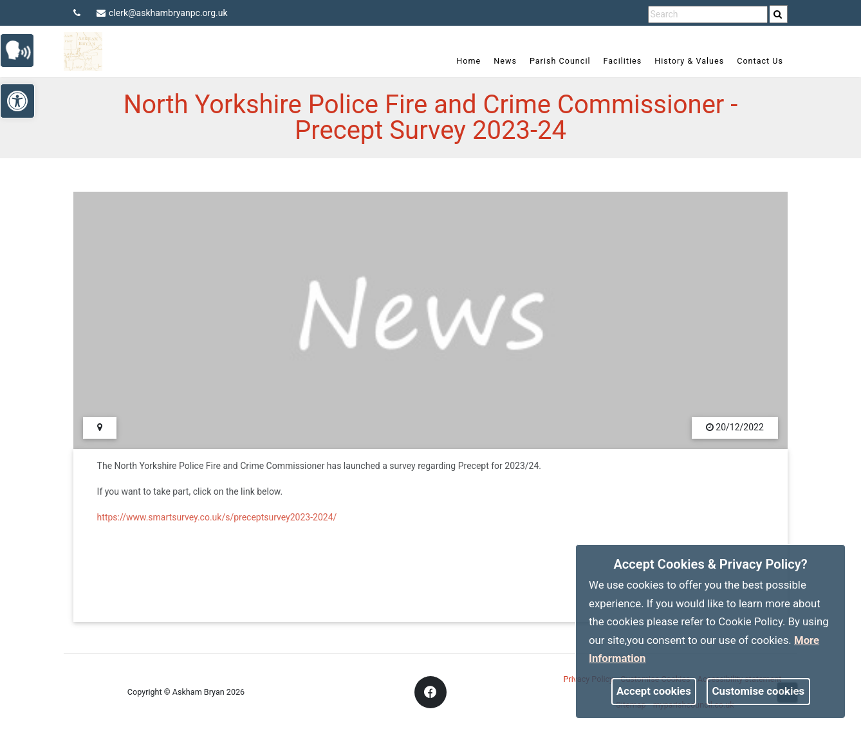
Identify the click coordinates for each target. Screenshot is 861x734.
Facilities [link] (623, 61)
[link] (777, 14)
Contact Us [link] (760, 61)
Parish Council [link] (560, 61)
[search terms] (708, 14)
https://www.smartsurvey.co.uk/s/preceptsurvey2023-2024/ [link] (217, 517)
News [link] (505, 61)
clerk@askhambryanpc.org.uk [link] (162, 13)
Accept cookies (653, 690)
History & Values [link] (689, 61)
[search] (779, 14)
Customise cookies (758, 690)
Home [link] (468, 61)
